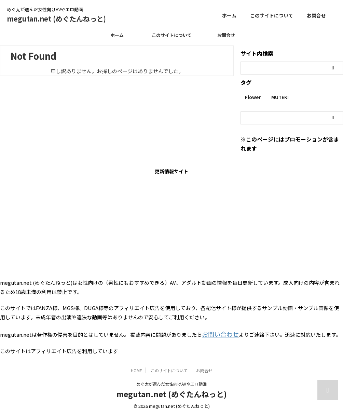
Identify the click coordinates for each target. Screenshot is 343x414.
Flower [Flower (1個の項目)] (253, 97)
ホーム (229, 15)
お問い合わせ (217, 333)
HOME (136, 369)
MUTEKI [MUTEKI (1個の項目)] (280, 97)
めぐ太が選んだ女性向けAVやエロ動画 (171, 382)
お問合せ (316, 15)
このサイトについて (271, 15)
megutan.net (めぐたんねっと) (56, 19)
